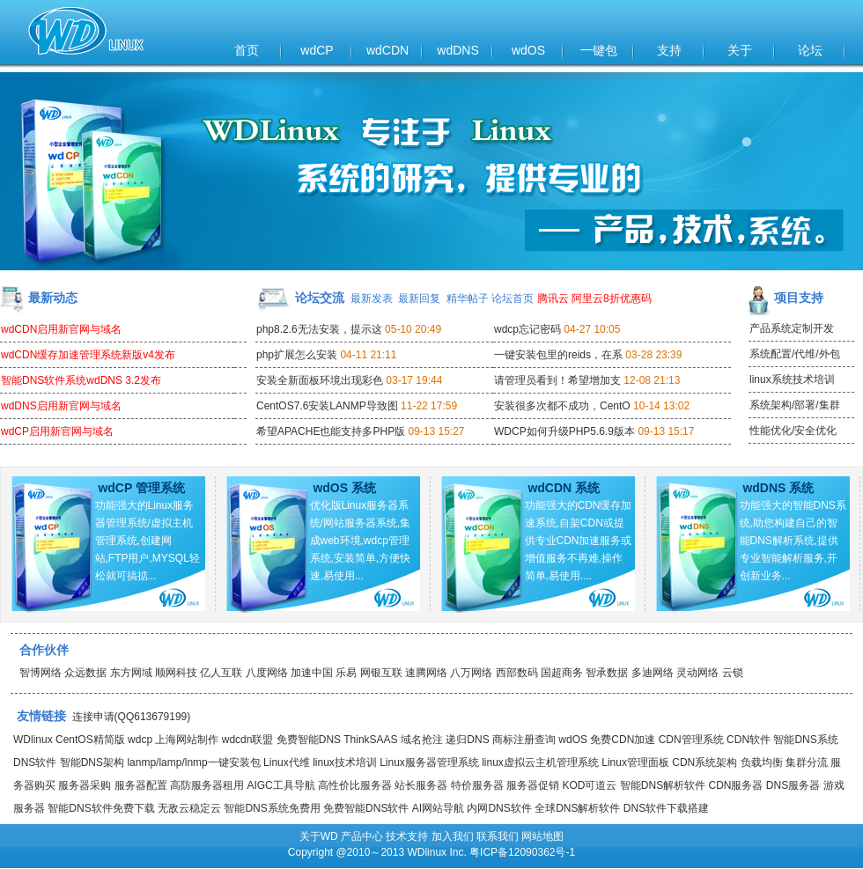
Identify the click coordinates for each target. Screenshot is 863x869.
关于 (739, 50)
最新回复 (419, 298)
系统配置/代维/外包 (794, 354)
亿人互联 (221, 672)
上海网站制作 (186, 739)
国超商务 (562, 672)
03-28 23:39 (653, 355)
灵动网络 (697, 672)
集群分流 (807, 762)
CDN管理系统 (691, 739)
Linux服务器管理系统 (429, 762)
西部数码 (517, 672)
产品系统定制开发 (791, 328)
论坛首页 (512, 298)
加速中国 (312, 672)
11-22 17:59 (429, 406)
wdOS (528, 50)
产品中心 (362, 836)
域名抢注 (422, 739)
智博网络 (40, 672)
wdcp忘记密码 (527, 329)
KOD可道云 (589, 785)
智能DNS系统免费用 (272, 808)
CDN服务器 (735, 785)
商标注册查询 (524, 739)
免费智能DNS (309, 739)
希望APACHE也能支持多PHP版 (330, 431)
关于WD (318, 836)
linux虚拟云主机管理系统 (540, 762)
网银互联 (381, 672)
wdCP (316, 50)
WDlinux (33, 739)
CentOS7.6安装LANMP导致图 (327, 406)
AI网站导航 (438, 808)
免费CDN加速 (622, 739)
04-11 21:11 (368, 355)
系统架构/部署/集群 (794, 405)
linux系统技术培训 (792, 379)
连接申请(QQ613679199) (131, 717)
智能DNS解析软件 (662, 785)
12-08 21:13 (651, 380)
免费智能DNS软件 (366, 808)
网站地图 (542, 836)
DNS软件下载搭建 (666, 808)
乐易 (346, 672)
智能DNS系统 (805, 739)
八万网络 (471, 672)
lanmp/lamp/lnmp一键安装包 (193, 762)
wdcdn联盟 (248, 739)
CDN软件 (749, 739)
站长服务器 (421, 785)
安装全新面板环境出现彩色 (319, 380)
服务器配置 (140, 785)
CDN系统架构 (704, 762)
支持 (669, 50)
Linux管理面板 (635, 762)
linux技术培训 (345, 762)
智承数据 (607, 672)
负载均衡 (762, 762)
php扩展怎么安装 (296, 355)
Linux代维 (286, 762)
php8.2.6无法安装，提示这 (319, 329)
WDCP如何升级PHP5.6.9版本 (564, 431)
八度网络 (267, 672)
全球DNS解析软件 (577, 808)
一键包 (598, 50)
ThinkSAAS (370, 739)
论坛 (810, 50)
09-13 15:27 (436, 431)
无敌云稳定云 (189, 808)
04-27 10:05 (592, 329)
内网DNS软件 (499, 808)
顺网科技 (176, 672)
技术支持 (407, 836)
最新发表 (371, 298)
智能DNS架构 (92, 762)
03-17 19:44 (414, 380)
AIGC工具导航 (280, 785)
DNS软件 (34, 762)
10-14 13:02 (661, 406)
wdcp (140, 739)
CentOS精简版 (90, 739)
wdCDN (387, 50)
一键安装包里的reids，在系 (558, 355)
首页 (246, 50)
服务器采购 (84, 785)
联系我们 (497, 836)
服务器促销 (532, 785)
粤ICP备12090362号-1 (522, 852)
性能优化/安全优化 (793, 430)
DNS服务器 (793, 785)
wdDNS (457, 50)
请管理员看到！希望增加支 (557, 380)
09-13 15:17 (666, 431)
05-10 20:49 (413, 329)
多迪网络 (652, 672)
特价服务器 (477, 785)
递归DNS (467, 739)
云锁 (732, 672)
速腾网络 (426, 672)
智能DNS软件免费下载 (101, 808)
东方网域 (131, 672)
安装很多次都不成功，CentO (562, 406)
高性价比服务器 (355, 785)
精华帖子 (467, 298)
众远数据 (85, 672)
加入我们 (453, 836)
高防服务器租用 (207, 785)
